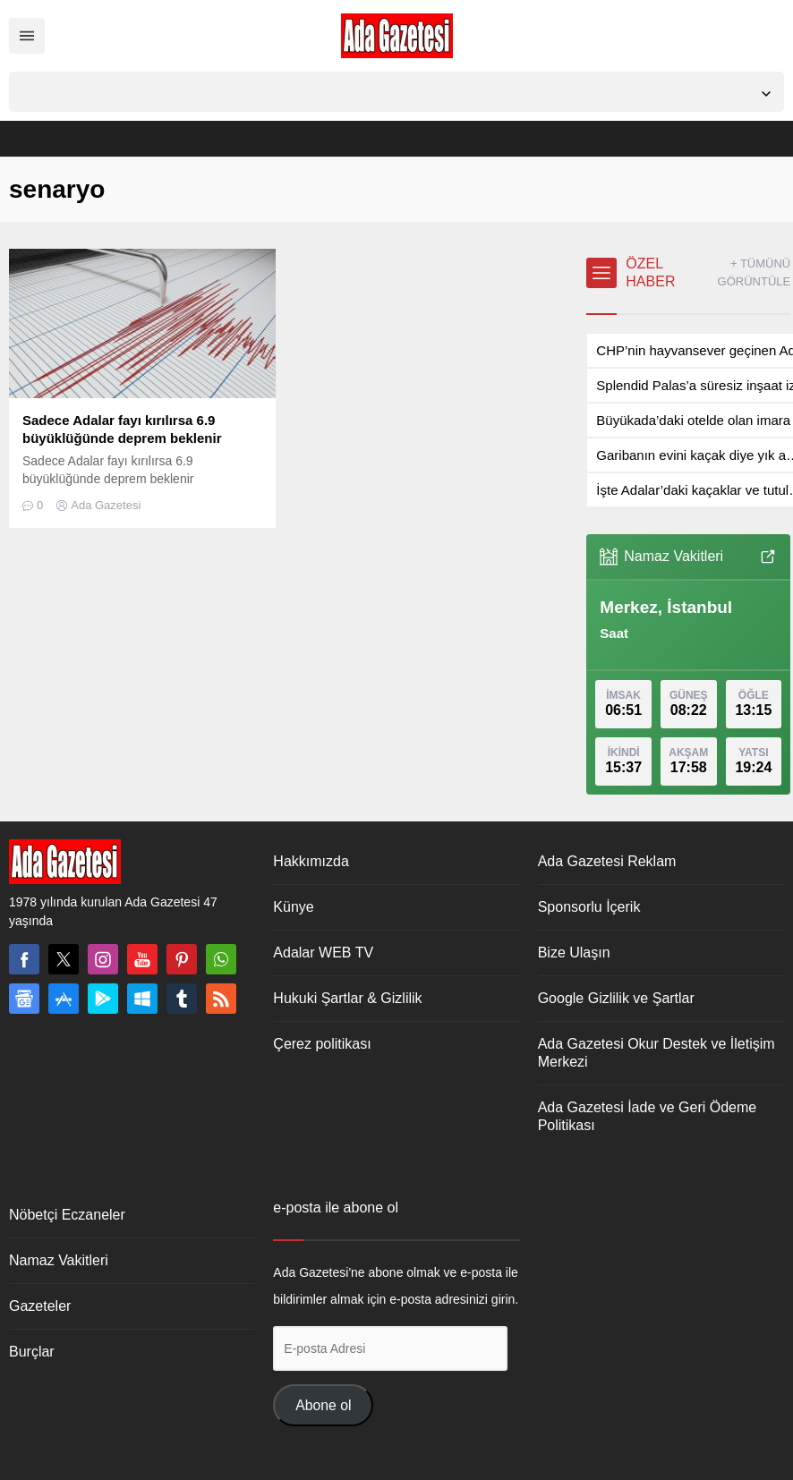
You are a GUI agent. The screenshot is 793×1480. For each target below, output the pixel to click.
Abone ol (323, 1405)
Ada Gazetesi (106, 505)
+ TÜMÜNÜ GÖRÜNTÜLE (754, 272)
